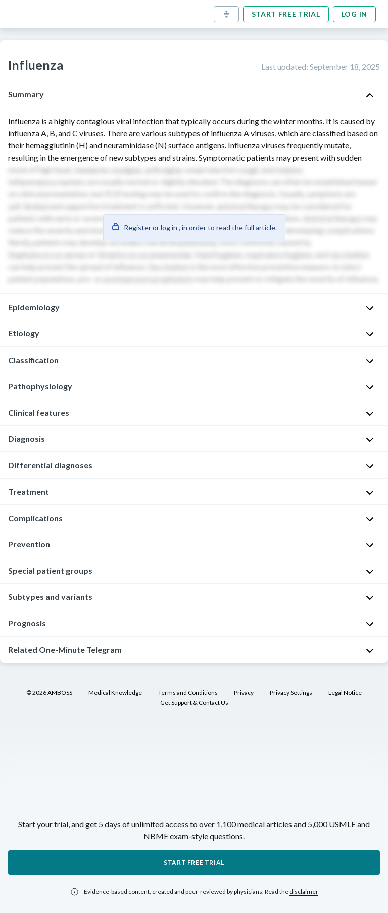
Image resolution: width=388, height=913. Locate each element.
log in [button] (169, 227)
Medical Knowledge (115, 692)
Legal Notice (345, 692)
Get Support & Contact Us (194, 702)
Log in (354, 14)
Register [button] (137, 227)
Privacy (244, 692)
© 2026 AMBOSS (49, 692)
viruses (91, 133)
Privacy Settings (291, 692)
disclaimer (303, 891)
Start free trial (286, 14)
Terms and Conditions (188, 692)
